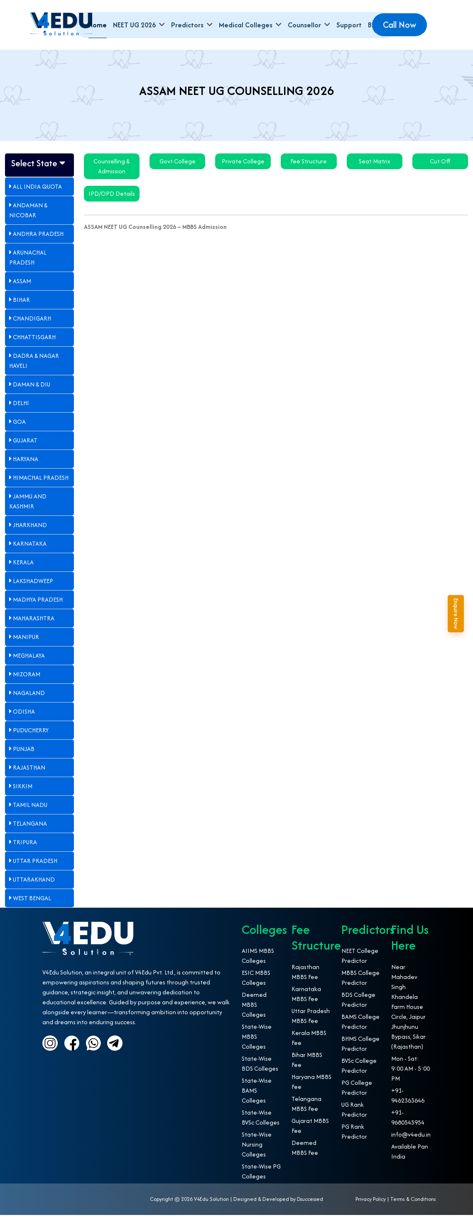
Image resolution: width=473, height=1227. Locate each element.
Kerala (21, 574)
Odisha (22, 723)
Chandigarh (30, 330)
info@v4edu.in (411, 1146)
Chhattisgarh (32, 349)
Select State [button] (35, 169)
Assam (20, 293)
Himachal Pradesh (39, 490)
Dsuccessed (310, 1211)
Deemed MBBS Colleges (254, 1017)
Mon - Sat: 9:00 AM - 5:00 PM (410, 1080)
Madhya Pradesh (36, 611)
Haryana (23, 471)
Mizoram (24, 686)
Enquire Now (465, 613)
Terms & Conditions (413, 1211)
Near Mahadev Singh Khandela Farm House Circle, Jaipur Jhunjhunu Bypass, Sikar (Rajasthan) (408, 1018)
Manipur (24, 649)
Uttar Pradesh (33, 873)
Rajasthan (27, 779)
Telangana (28, 835)
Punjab (21, 761)
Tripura (23, 854)
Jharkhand (28, 537)
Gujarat (23, 452)
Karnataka (28, 556)
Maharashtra (31, 630)
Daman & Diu (29, 396)
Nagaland (27, 705)
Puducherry (29, 742)
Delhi (19, 415)
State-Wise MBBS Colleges (257, 1049)
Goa (17, 434)
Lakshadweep (31, 593)
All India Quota (35, 198)
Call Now (399, 25)
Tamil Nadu (28, 817)
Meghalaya (27, 667)
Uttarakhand (32, 891)
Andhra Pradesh (36, 246)
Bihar (19, 312)
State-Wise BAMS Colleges (257, 1103)
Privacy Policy (370, 1211)
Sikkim (20, 798)
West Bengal (30, 910)
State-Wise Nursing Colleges (257, 1156)
